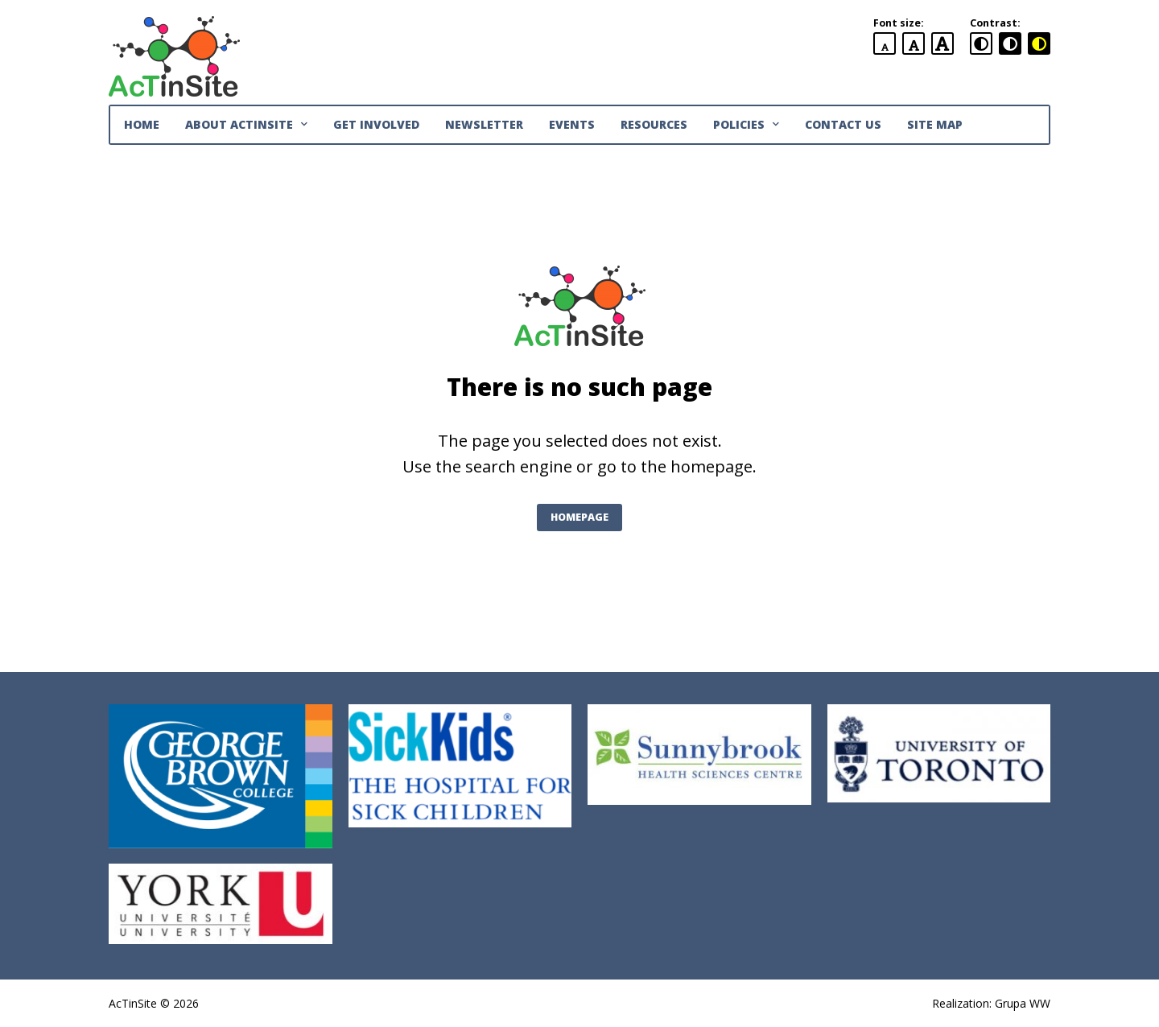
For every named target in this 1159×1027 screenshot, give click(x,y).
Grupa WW (1022, 1003)
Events (572, 124)
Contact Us (843, 124)
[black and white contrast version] (1010, 43)
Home (141, 124)
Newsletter (484, 124)
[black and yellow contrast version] (1039, 43)
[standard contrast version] (981, 43)
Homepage (579, 517)
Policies (746, 125)
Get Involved (376, 124)
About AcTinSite (246, 125)
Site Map (935, 124)
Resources (654, 124)
